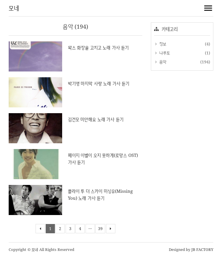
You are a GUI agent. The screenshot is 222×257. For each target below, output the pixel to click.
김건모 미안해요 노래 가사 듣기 (95, 119)
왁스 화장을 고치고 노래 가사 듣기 (98, 48)
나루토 (164, 53)
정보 (162, 44)
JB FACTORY (202, 249)
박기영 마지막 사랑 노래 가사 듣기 (99, 83)
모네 (14, 8)
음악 (162, 62)
